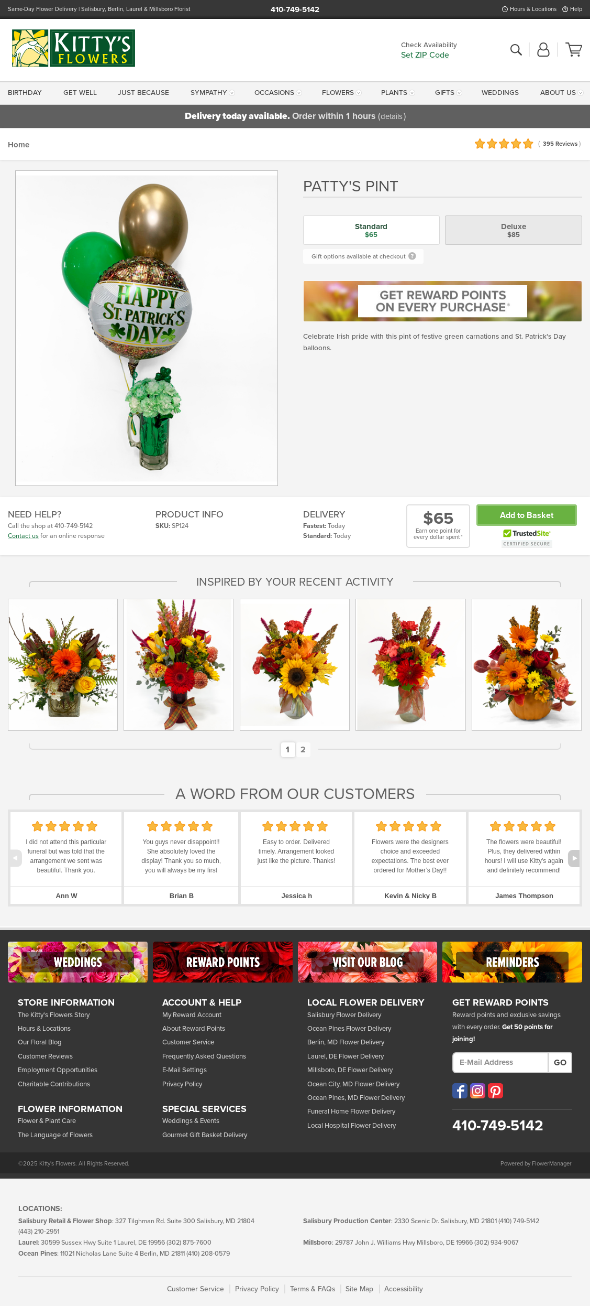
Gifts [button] (444, 93)
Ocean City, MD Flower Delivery (353, 1084)
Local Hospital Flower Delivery (351, 1125)
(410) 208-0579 (208, 1254)
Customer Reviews (45, 1056)
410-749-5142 (295, 9)
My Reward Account (191, 1015)
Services (204, 1109)
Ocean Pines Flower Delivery (349, 1028)
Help (576, 9)
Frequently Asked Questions (204, 1056)
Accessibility (403, 1289)
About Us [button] (558, 93)
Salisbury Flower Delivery (344, 1015)
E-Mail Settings (184, 1070)
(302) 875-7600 (188, 1243)
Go (560, 1062)
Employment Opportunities (57, 1070)
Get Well (80, 93)
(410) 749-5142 (518, 1221)
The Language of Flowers (55, 1135)
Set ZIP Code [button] (425, 56)
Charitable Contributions (54, 1084)
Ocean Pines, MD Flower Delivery (356, 1098)
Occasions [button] (274, 93)
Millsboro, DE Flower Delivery (350, 1070)
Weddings (500, 93)
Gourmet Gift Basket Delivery (204, 1135)
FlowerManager (552, 1163)
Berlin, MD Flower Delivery (345, 1042)
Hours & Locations (533, 9)
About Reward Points (193, 1028)
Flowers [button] (338, 93)
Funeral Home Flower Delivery (351, 1111)
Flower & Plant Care (47, 1121)
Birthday (25, 93)
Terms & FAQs (312, 1289)
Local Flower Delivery (366, 1003)
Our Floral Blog (40, 1042)
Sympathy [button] (209, 93)
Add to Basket (526, 515)
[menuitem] (27, 93)
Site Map (359, 1289)
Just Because (143, 93)
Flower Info (70, 1109)
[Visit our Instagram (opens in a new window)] (477, 1090)
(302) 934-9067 (496, 1243)
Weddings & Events (190, 1121)
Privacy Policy (182, 1084)
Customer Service (188, 1042)
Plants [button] (394, 93)
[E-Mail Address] (500, 1062)
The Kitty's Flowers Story (54, 1015)
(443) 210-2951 (38, 1232)
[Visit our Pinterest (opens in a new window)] (495, 1090)
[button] (543, 50)
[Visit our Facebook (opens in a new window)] (459, 1090)
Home (18, 144)
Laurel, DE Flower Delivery (345, 1056)
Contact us (23, 536)
